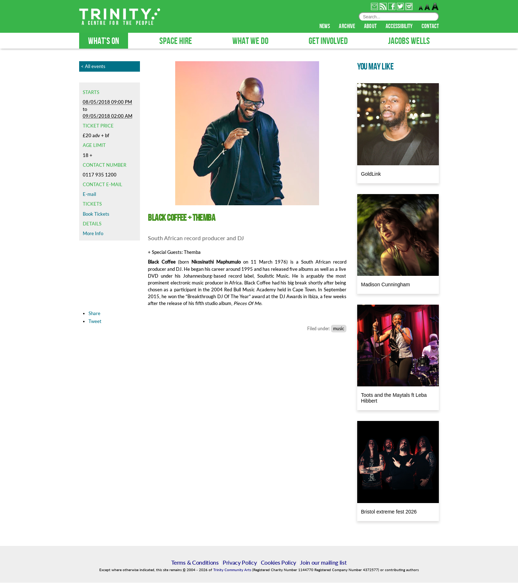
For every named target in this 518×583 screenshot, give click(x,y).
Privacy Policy (240, 562)
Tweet (94, 321)
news (325, 26)
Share (94, 314)
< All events (93, 66)
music (338, 329)
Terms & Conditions (194, 562)
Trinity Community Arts (232, 570)
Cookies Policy (278, 562)
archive (347, 26)
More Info (93, 234)
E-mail (89, 194)
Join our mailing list (323, 562)
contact (430, 26)
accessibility (400, 26)
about (371, 26)
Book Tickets (96, 214)
